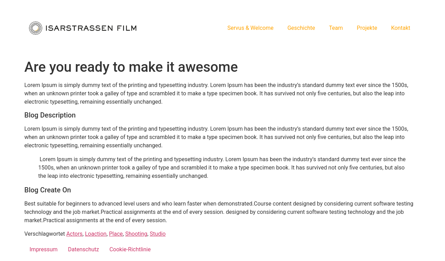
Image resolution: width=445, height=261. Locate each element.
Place (116, 233)
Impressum (44, 249)
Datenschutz (83, 249)
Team (336, 28)
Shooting (136, 233)
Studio (158, 233)
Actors (74, 233)
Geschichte (301, 28)
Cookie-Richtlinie (130, 249)
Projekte (367, 28)
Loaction (95, 233)
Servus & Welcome (250, 28)
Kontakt (400, 28)
